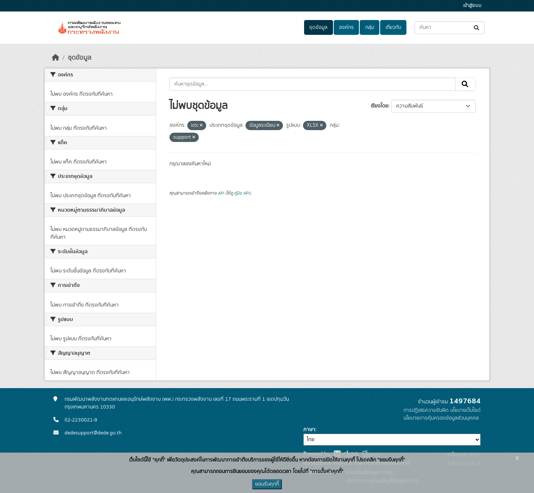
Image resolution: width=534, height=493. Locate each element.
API (221, 193)
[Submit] (477, 27)
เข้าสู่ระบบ (472, 5)
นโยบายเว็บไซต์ (465, 410)
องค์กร (346, 27)
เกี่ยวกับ (393, 27)
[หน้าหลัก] (55, 58)
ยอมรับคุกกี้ (267, 484)
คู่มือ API (242, 193)
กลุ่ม (369, 27)
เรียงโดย (379, 106)
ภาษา (309, 429)
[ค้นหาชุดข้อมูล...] (450, 27)
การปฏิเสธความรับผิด (426, 410)
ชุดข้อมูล (318, 27)
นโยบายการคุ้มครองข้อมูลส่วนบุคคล (441, 418)
